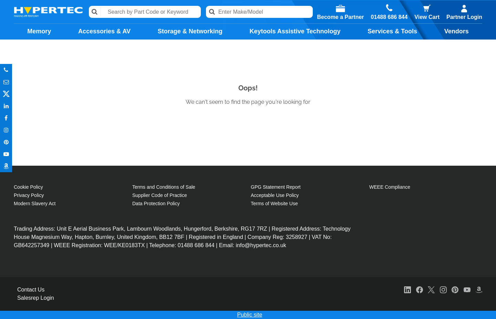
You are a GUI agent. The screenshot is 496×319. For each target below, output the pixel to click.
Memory (39, 31)
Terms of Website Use (274, 203)
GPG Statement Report (276, 187)
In (6, 106)
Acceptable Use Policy (275, 195)
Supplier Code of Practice (159, 195)
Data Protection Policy (156, 203)
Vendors (456, 31)
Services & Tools (392, 31)
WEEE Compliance (389, 187)
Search (95, 12)
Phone (6, 70)
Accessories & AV (104, 31)
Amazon (6, 166)
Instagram (6, 130)
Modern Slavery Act (34, 203)
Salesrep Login (35, 298)
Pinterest (6, 142)
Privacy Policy (29, 195)
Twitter (6, 94)
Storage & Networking (190, 31)
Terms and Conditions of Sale (163, 187)
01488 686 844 (389, 17)
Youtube (6, 154)
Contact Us (30, 290)
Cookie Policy (28, 187)
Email (6, 82)
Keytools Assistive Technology (294, 31)
